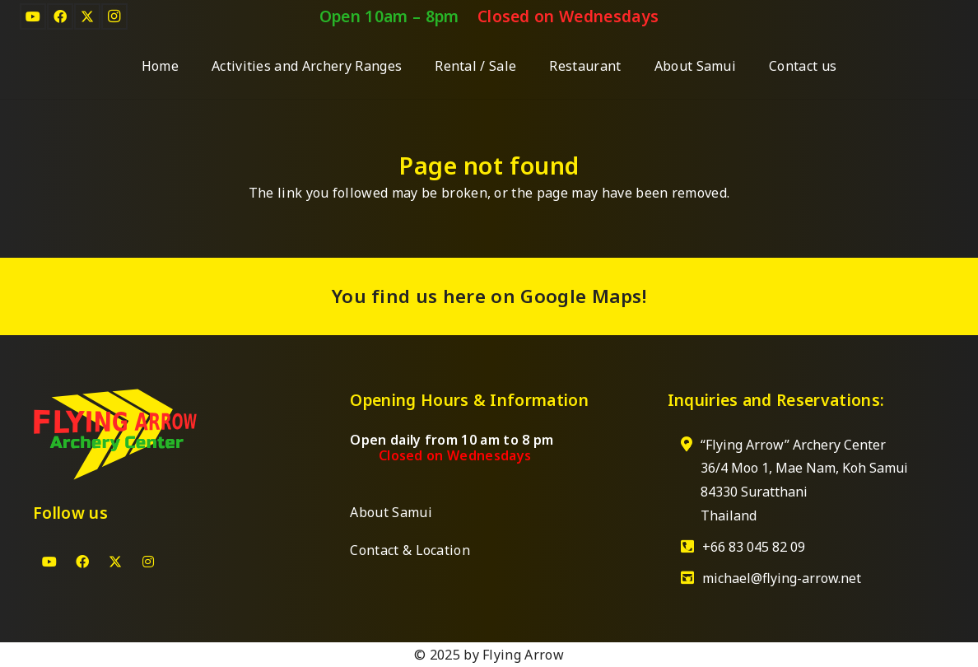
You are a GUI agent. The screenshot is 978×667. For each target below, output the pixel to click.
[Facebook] (60, 16)
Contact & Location (410, 550)
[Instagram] (114, 16)
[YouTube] (33, 16)
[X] (87, 16)
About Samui (391, 512)
